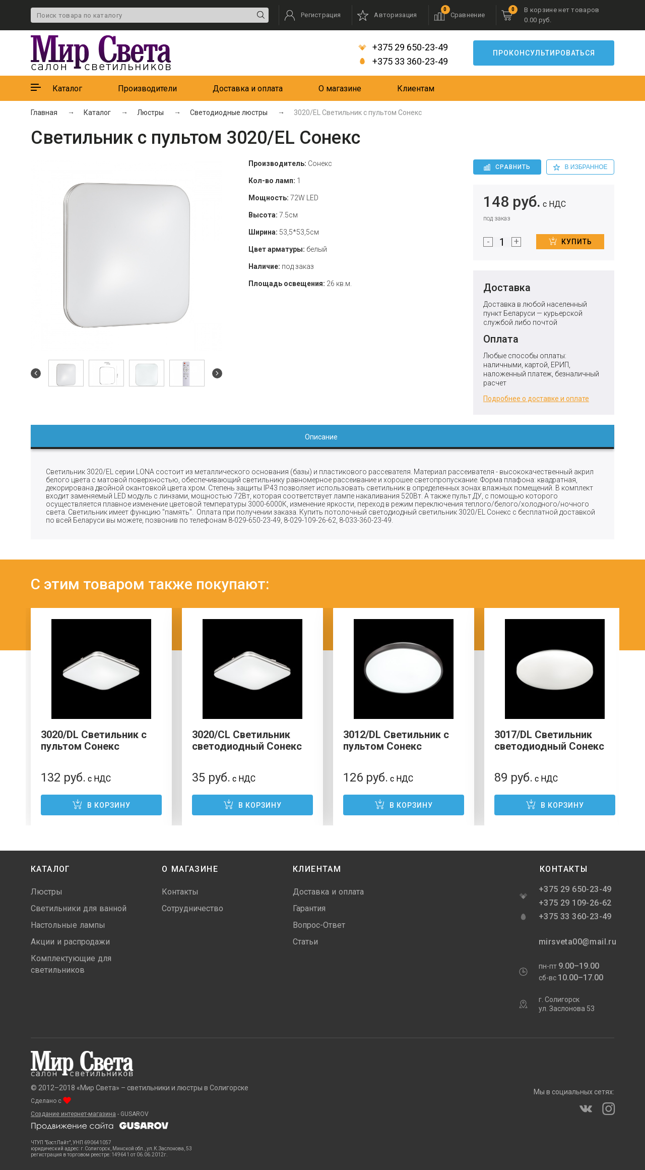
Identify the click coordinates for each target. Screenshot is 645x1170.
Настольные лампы (68, 925)
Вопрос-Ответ (319, 925)
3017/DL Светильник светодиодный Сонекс (549, 740)
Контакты (180, 892)
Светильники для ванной (78, 908)
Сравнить (507, 167)
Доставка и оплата (248, 88)
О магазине (339, 88)
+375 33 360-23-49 (403, 61)
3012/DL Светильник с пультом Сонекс (396, 740)
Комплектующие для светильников (71, 964)
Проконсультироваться (544, 53)
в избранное (580, 167)
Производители (147, 88)
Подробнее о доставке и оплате (536, 399)
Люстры (46, 892)
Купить (570, 241)
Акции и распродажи (70, 941)
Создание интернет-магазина (73, 1114)
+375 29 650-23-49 (403, 47)
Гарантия (309, 908)
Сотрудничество (192, 908)
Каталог (67, 88)
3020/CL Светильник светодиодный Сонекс (247, 740)
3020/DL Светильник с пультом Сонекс (94, 740)
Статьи (305, 941)
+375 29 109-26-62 (575, 903)
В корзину (101, 804)
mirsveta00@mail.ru (576, 941)
